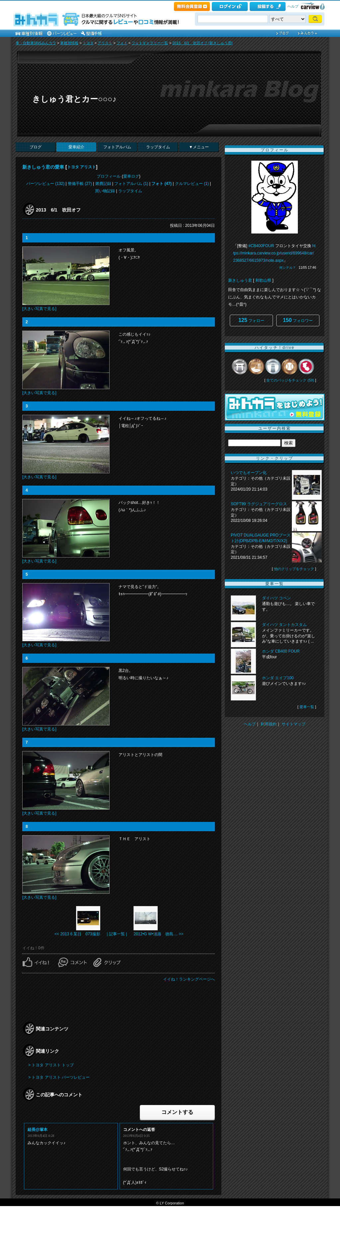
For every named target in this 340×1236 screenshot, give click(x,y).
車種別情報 (69, 43)
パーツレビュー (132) (45, 183)
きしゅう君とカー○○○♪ (74, 98)
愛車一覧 (306, 707)
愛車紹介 (76, 147)
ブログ (36, 147)
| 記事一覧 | (117, 934)
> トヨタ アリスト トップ (51, 1065)
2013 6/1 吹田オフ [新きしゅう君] (202, 43)
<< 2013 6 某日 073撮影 (77, 934)
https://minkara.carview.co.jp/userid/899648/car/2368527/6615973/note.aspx (274, 253)
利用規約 (269, 724)
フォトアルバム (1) (131, 183)
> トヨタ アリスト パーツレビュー (59, 1077)
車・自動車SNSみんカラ (36, 43)
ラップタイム (158, 147)
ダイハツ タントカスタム (284, 624)
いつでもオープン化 (249, 472)
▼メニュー (199, 147)
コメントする (177, 1112)
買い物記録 (105, 191)
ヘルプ (293, 6)
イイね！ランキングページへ (189, 979)
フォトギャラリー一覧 (149, 43)
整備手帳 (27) (80, 183)
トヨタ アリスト (81, 167)
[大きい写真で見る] (39, 308)
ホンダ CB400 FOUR (280, 651)
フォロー (251, 320)
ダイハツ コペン (276, 598)
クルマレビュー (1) (192, 183)
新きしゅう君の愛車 (43, 167)
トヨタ (88, 43)
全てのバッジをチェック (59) (290, 380)
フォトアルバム (117, 147)
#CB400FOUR (261, 245)
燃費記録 (103, 183)
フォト (122, 43)
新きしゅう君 (240, 280)
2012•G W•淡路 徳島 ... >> (158, 934)
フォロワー (298, 320)
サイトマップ (293, 724)
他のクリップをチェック (294, 569)
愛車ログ (131, 176)
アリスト (105, 43)
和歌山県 (263, 280)
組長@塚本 (37, 1129)
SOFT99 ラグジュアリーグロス (259, 504)
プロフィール (109, 176)
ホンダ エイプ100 (278, 678)
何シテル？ (287, 267)
